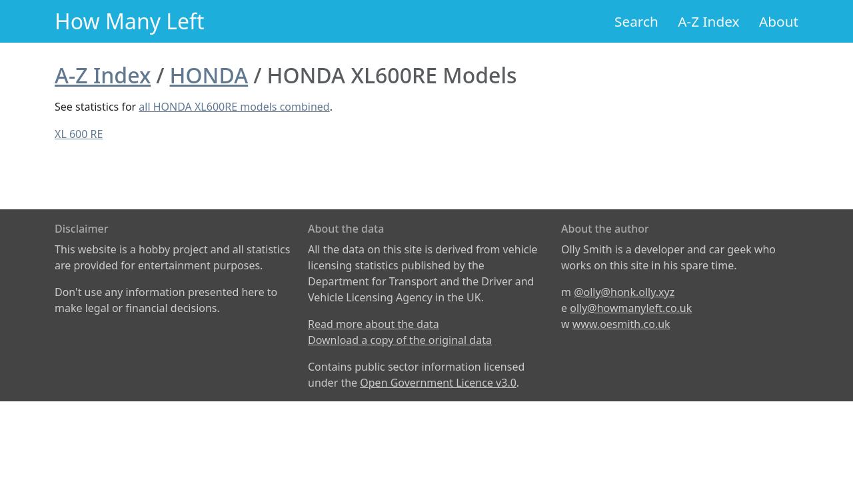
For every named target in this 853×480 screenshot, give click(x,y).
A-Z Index (708, 21)
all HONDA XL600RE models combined (234, 106)
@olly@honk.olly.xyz (624, 292)
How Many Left (130, 21)
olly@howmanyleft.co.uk (631, 308)
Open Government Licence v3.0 (438, 382)
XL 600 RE (79, 134)
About (778, 21)
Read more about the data (373, 324)
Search (636, 21)
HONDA (209, 75)
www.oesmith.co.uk (621, 324)
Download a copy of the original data (400, 340)
